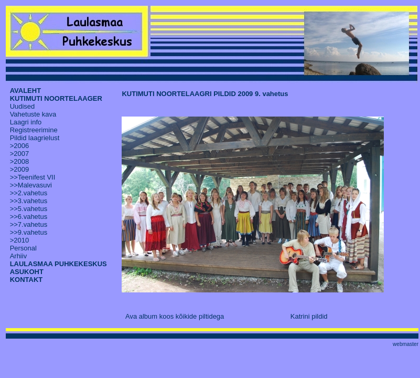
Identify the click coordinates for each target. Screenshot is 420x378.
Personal (23, 248)
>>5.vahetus (29, 209)
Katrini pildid (309, 316)
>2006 (19, 146)
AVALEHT (25, 90)
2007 (21, 154)
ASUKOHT (27, 272)
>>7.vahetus (29, 224)
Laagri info (26, 122)
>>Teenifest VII (33, 177)
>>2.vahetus (29, 193)
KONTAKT (26, 280)
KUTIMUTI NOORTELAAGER (56, 98)
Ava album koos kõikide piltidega (174, 316)
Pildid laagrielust (35, 138)
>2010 (19, 240)
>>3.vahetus (29, 201)
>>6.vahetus (29, 216)
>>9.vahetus (29, 232)
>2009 (19, 169)
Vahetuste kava (33, 114)
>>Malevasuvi (31, 185)
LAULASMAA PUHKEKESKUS (58, 264)
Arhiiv (18, 256)
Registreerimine (34, 130)
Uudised (22, 106)
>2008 (19, 161)
